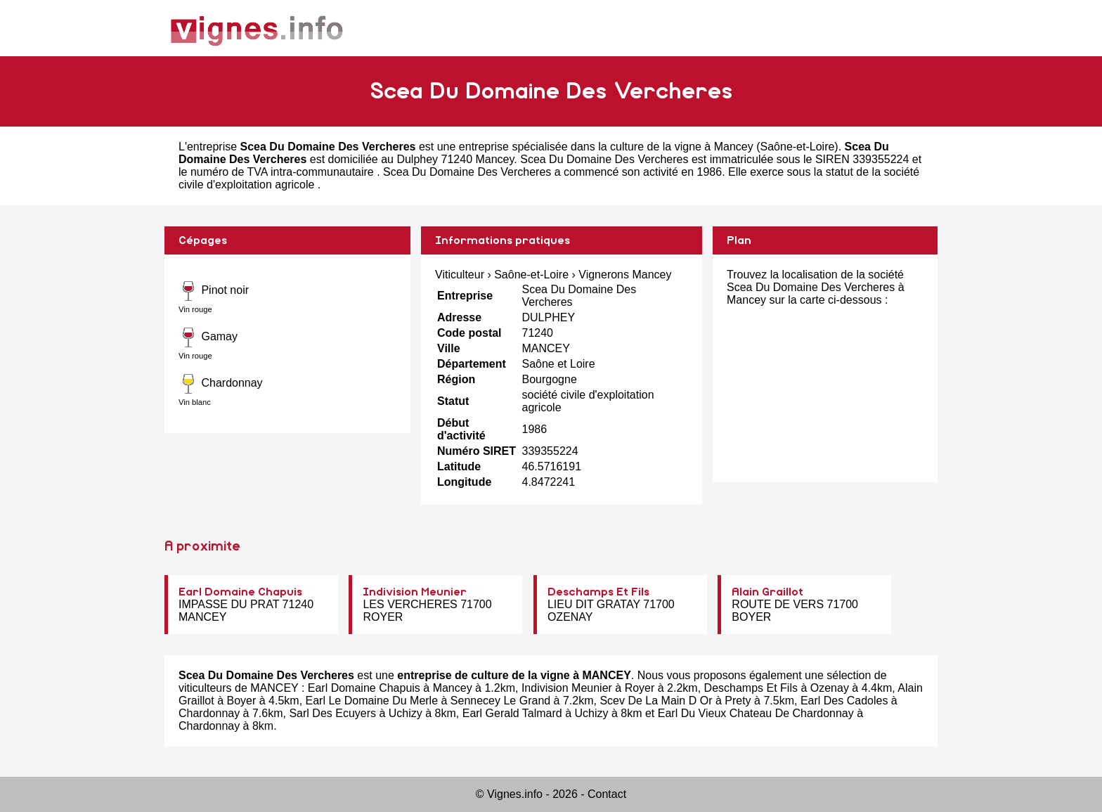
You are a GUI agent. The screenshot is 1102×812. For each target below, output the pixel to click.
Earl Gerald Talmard (512, 713)
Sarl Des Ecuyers (332, 713)
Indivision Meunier (415, 592)
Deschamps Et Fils (598, 592)
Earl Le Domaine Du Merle (372, 701)
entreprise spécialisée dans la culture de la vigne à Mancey (606, 147)
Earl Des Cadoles (844, 701)
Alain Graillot (767, 592)
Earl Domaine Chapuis (240, 592)
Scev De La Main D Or (655, 701)
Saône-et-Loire (797, 147)
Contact (607, 794)
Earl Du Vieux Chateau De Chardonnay (756, 713)
